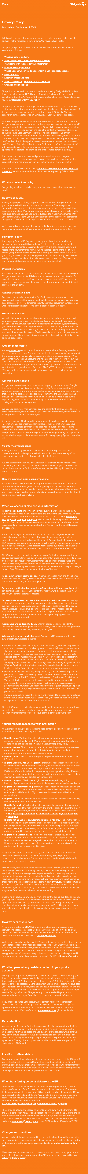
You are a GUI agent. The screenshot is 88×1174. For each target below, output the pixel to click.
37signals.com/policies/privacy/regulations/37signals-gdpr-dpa (34, 1103)
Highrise (11, 519)
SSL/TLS (29, 927)
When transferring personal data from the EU (27, 81)
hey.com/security (69, 956)
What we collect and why (16, 57)
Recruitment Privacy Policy (26, 100)
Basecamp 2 (32, 813)
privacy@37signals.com (64, 881)
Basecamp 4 (19, 813)
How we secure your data (17, 67)
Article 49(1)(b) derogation (25, 1121)
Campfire (21, 519)
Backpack (32, 519)
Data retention (11, 74)
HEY (4, 519)
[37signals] (78, 4)
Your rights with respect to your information (26, 64)
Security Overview (46, 935)
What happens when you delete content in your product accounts (37, 71)
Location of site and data (16, 77)
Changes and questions (16, 84)
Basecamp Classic (48, 813)
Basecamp (71, 516)
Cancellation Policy (48, 1010)
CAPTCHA (14, 350)
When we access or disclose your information (27, 60)
